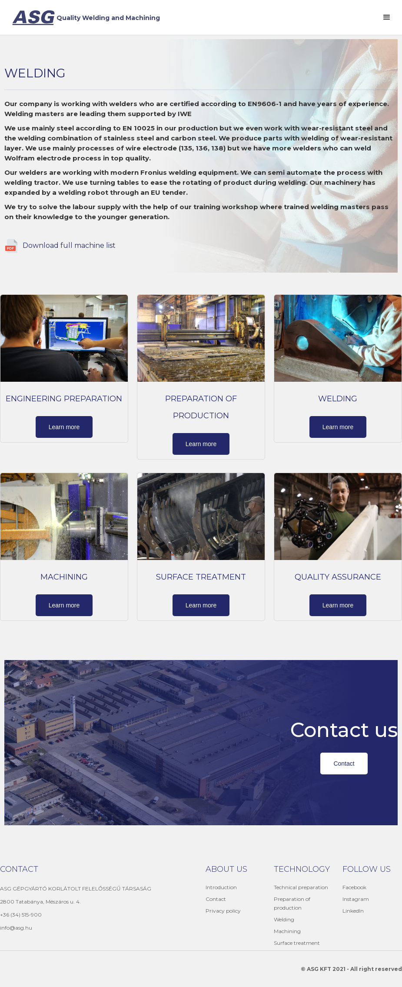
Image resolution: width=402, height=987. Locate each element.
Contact (343, 763)
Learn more (64, 426)
